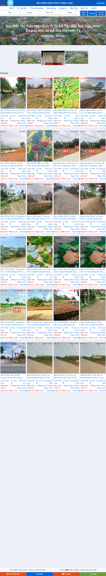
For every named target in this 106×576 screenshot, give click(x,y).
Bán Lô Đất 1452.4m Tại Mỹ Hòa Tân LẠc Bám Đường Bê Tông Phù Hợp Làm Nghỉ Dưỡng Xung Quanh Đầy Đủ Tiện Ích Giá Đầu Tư (66, 217)
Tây (20, 131)
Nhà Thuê (74, 8)
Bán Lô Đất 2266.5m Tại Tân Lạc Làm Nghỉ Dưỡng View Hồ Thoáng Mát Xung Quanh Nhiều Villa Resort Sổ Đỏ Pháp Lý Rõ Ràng (92, 111)
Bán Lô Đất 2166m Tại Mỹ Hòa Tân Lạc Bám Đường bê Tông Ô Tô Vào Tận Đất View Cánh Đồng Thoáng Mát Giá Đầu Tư (39, 111)
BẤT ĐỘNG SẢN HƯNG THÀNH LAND (24, 570)
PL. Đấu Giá (21, 8)
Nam (46, 184)
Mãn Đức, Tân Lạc (54, 35)
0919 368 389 (90, 570)
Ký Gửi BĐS (83, 13)
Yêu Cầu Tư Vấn (101, 13)
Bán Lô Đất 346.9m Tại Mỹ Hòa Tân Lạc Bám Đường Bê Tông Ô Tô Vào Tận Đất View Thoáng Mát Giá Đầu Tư (93, 270)
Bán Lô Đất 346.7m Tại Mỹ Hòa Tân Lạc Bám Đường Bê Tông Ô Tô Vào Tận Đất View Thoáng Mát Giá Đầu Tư (66, 270)
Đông (18, 78)
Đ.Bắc (97, 237)
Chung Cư (63, 8)
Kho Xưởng (51, 8)
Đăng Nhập (101, 3)
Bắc (72, 131)
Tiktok (39, 574)
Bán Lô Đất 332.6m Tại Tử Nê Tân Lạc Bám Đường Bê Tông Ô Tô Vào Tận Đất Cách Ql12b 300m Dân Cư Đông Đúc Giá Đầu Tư (39, 270)
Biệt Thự (84, 8)
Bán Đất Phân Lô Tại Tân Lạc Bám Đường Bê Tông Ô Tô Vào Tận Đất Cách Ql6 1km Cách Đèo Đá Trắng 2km (39, 376)
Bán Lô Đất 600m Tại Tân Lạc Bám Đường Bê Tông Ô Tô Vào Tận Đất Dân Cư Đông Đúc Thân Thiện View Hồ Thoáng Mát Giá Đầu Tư (65, 111)
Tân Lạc (3, 78)
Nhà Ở (11, 8)
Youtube (66, 574)
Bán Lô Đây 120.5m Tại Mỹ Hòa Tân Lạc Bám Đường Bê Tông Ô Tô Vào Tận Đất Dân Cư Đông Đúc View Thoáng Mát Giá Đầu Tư (13, 217)
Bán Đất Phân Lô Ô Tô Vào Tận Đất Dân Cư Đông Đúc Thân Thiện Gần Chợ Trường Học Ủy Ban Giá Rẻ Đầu (66, 164)
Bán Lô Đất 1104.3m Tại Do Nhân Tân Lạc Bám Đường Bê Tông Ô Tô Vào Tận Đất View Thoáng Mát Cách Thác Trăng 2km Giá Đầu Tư (92, 323)
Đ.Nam (17, 290)
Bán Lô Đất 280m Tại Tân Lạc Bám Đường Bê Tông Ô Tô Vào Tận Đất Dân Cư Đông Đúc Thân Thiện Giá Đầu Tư (39, 217)
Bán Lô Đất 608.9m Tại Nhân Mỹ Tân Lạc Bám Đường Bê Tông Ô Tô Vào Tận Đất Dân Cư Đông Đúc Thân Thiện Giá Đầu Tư (66, 323)
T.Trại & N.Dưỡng (36, 8)
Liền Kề (94, 8)
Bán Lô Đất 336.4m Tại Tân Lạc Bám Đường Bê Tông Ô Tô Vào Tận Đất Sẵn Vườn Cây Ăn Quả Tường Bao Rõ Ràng (13, 111)
